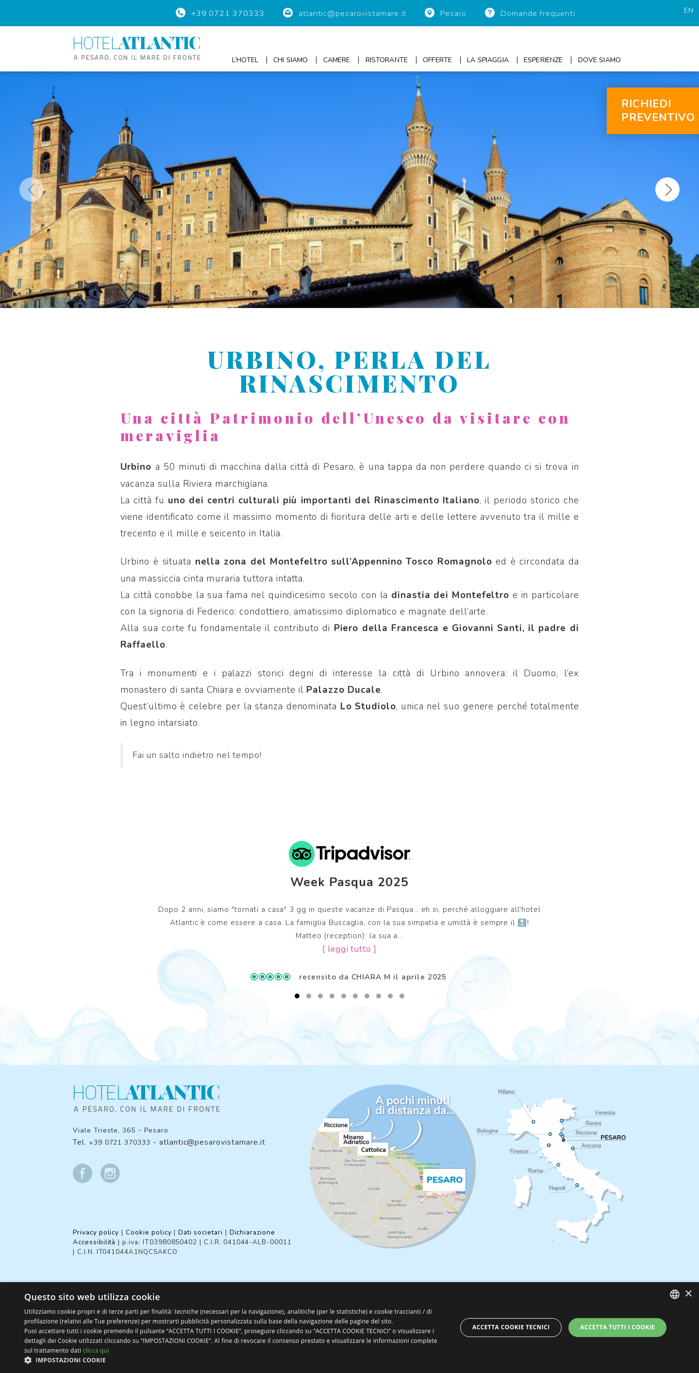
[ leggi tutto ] (349, 949)
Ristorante (387, 60)
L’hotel (245, 60)
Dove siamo (599, 60)
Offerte (437, 60)
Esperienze (543, 60)
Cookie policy (151, 1231)
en (689, 10)
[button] (234, 1360)
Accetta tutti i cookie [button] (617, 1327)
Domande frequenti (539, 13)
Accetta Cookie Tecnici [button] (511, 1327)
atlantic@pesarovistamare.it (355, 13)
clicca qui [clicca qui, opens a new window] (96, 1350)
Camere (336, 60)
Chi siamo (290, 60)
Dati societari (204, 1231)
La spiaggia (488, 60)
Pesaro (456, 13)
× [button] (688, 1294)
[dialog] (349, 1327)
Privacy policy (97, 1231)
